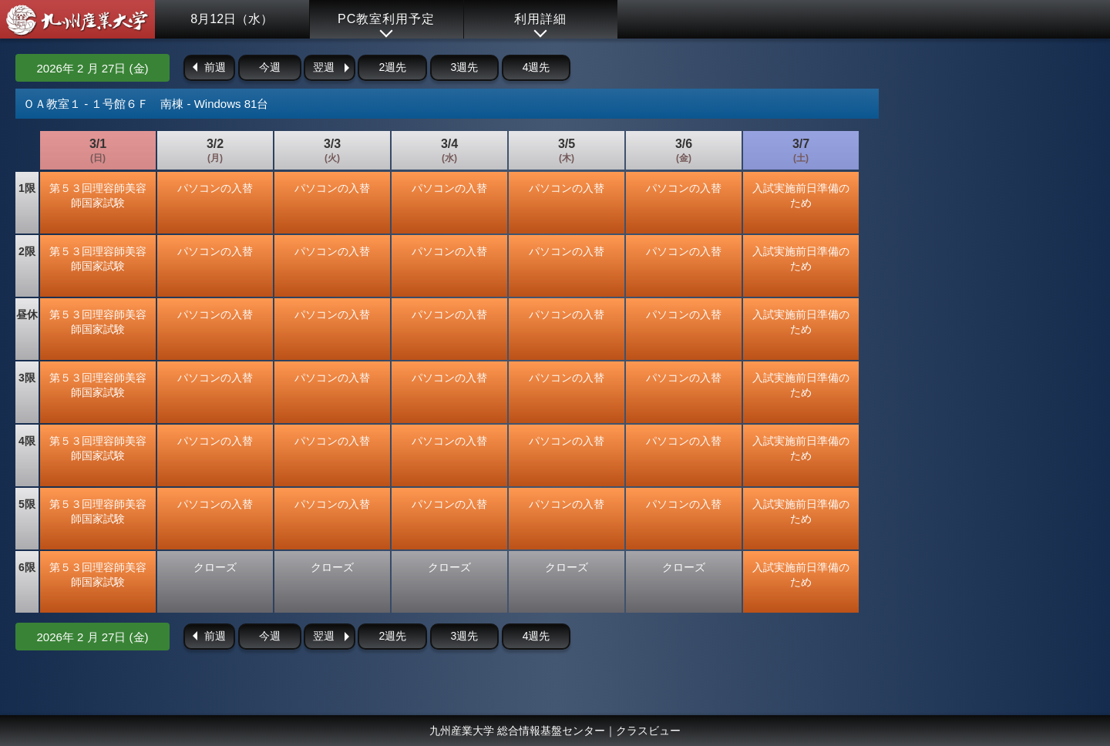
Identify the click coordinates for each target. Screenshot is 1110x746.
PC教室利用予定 (386, 18)
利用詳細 (540, 18)
